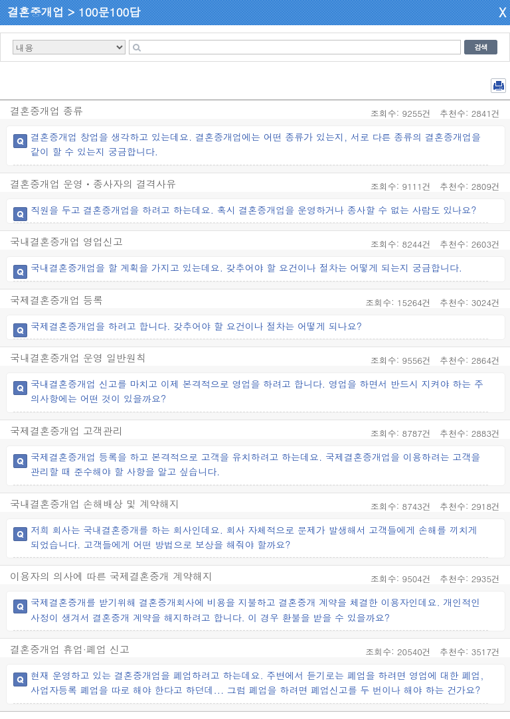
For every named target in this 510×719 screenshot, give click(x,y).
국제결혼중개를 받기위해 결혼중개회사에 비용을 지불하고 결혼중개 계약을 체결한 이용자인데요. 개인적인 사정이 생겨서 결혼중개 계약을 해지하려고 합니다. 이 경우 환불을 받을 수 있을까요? (255, 609)
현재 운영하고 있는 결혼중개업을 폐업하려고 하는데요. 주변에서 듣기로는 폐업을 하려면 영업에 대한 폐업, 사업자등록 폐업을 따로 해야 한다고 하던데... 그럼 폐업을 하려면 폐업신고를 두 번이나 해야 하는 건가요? (257, 682)
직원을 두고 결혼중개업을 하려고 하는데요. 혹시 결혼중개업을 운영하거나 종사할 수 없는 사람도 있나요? (254, 209)
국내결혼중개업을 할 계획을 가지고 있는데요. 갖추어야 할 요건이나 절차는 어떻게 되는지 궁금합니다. (246, 267)
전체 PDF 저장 (498, 85)
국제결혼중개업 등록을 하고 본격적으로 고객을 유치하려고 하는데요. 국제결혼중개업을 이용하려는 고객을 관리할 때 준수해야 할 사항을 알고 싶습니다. (255, 464)
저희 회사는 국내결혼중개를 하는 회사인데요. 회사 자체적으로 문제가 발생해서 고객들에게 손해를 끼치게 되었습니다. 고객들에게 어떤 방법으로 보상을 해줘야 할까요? (254, 537)
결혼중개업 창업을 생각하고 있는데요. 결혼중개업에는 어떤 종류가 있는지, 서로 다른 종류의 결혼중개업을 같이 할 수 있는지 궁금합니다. (256, 144)
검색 (480, 47)
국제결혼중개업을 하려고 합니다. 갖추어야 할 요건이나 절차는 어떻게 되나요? (196, 326)
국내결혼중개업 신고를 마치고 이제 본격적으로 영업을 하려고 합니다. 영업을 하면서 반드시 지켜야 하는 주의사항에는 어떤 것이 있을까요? (257, 391)
